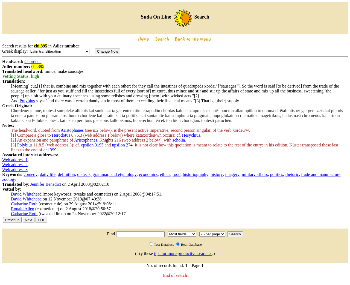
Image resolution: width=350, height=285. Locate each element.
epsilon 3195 (92, 145)
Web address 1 (15, 159)
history (217, 174)
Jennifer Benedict (45, 184)
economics (148, 174)
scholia (179, 140)
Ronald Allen (22, 208)
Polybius (27, 100)
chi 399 (50, 150)
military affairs (255, 174)
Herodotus (61, 135)
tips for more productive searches (183, 253)
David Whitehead (26, 194)
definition (66, 174)
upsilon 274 (122, 145)
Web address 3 (15, 169)
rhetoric (292, 174)
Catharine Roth (24, 204)
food (176, 174)
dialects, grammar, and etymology (107, 174)
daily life (48, 174)
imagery (232, 174)
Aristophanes (72, 130)
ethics (165, 174)
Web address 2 (15, 164)
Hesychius (191, 135)
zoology (9, 179)
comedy (31, 174)
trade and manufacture (320, 174)
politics (276, 174)
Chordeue (32, 61)
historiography (195, 174)
